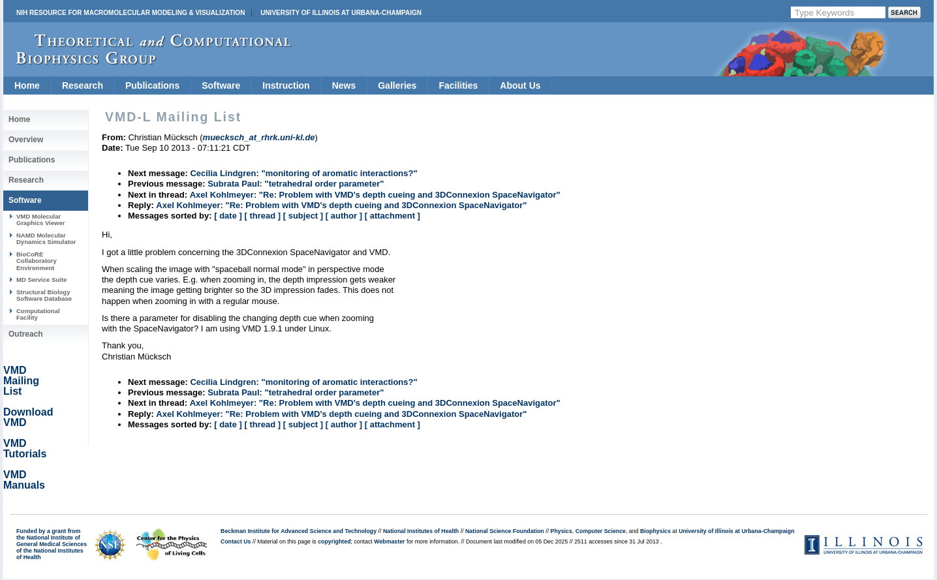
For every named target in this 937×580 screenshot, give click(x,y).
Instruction (285, 85)
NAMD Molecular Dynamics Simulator (46, 238)
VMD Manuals (24, 480)
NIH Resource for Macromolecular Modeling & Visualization (130, 12)
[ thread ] (262, 216)
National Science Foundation (504, 531)
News (344, 85)
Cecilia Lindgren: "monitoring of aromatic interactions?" (303, 173)
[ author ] (344, 216)
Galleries (397, 85)
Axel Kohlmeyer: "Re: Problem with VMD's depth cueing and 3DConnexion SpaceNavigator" (375, 195)
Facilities (458, 85)
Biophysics (655, 531)
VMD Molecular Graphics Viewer (40, 219)
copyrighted (334, 541)
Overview (25, 139)
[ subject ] (303, 216)
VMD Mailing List (21, 381)
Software (221, 85)
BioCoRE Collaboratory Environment (36, 261)
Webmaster (389, 541)
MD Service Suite (41, 279)
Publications (152, 85)
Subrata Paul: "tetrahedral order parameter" (295, 184)
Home (27, 85)
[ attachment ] (392, 216)
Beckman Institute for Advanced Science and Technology (298, 531)
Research (82, 85)
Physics (561, 531)
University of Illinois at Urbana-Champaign (341, 12)
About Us (520, 85)
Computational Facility (38, 314)
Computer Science (601, 531)
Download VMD (28, 417)
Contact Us (236, 541)
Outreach (25, 334)
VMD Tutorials (24, 448)
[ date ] (228, 216)
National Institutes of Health (421, 531)
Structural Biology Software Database (44, 295)
